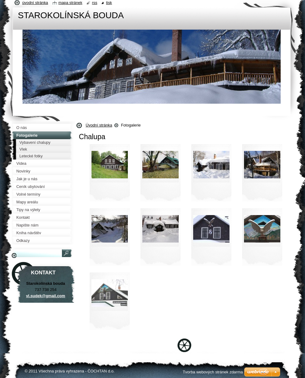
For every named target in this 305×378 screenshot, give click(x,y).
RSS (94, 2)
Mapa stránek (71, 2)
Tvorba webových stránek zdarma (213, 372)
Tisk (109, 2)
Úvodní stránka (99, 125)
